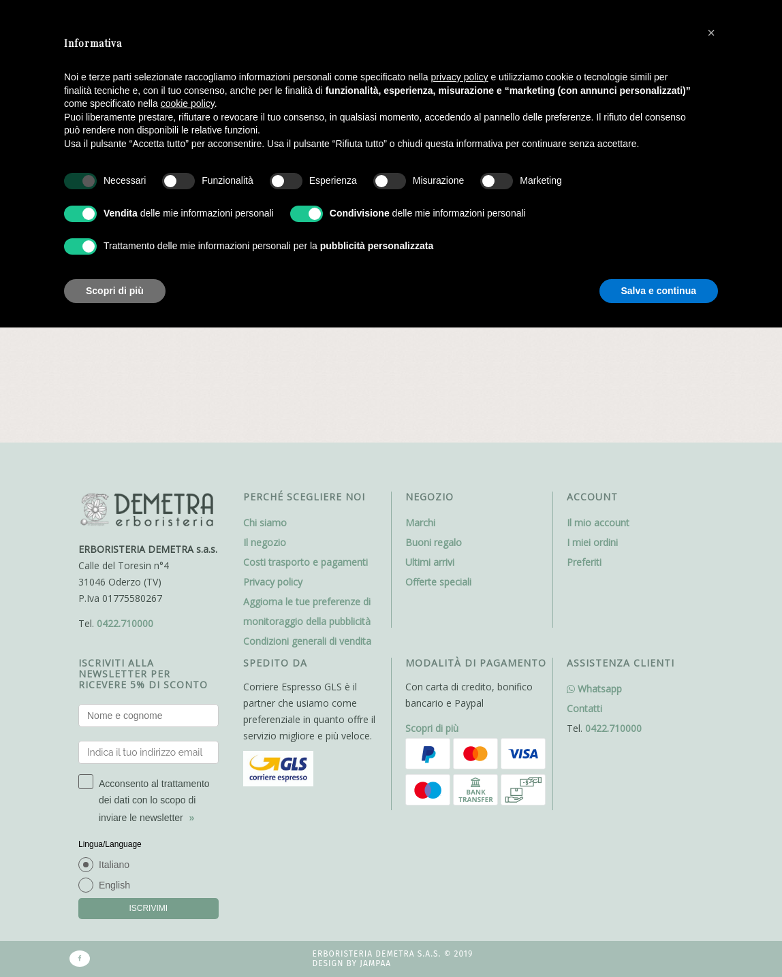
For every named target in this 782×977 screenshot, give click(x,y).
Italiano (114, 768)
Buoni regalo (433, 445)
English (114, 788)
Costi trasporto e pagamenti (305, 465)
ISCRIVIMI (148, 811)
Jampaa (375, 867)
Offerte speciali (438, 485)
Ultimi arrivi (429, 465)
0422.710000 (125, 526)
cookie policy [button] (188, 103)
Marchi (420, 425)
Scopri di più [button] (115, 290)
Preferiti (584, 465)
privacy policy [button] (459, 76)
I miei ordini (592, 445)
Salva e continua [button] (658, 290)
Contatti (584, 611)
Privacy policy (272, 485)
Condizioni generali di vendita (307, 544)
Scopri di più (431, 631)
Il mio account (598, 425)
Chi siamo (265, 425)
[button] (711, 33)
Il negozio (264, 445)
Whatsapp (594, 592)
